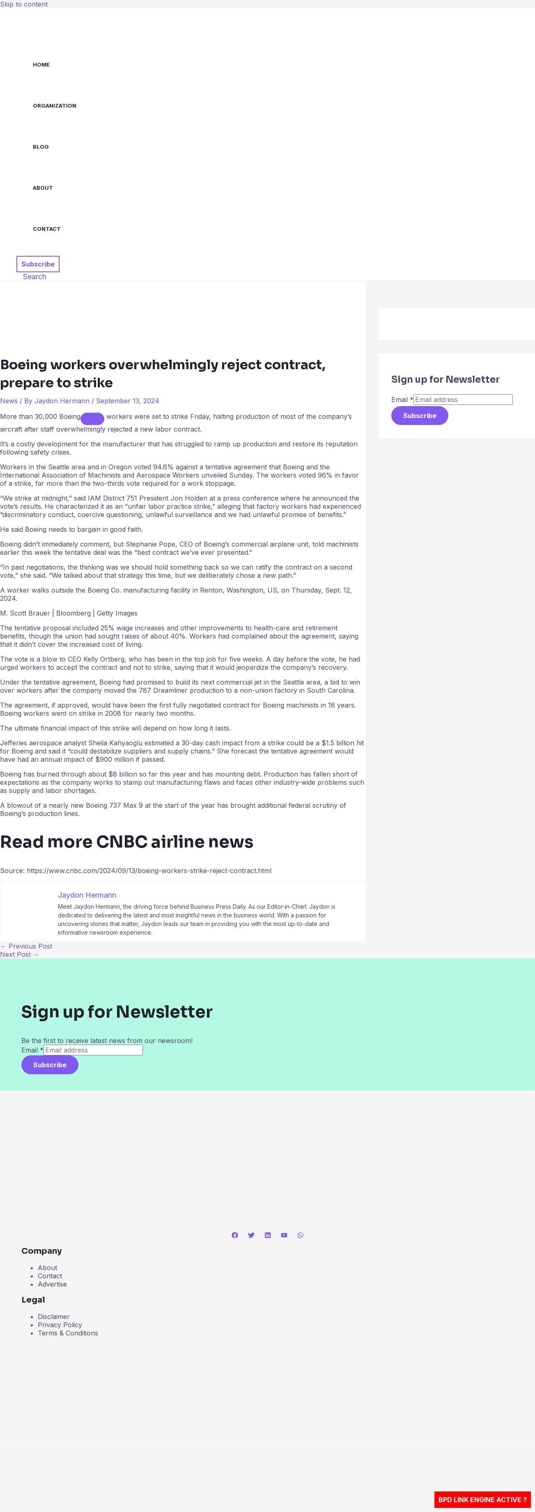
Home (41, 64)
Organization (54, 105)
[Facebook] (235, 1236)
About (43, 187)
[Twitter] (251, 1236)
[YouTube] (284, 1236)
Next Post (19, 954)
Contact (47, 228)
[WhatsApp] (300, 1236)
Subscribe (419, 415)
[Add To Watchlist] (92, 419)
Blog (41, 146)
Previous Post (26, 946)
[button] (38, 264)
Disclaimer (54, 1316)
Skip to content (24, 4)
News (9, 401)
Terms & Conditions (68, 1333)
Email (402, 399)
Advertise (52, 1284)
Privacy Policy (60, 1325)
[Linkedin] (267, 1236)
